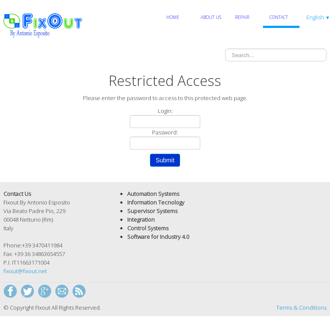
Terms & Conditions (301, 307)
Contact (278, 17)
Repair (242, 17)
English (318, 17)
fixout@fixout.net (25, 271)
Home (172, 17)
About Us (211, 17)
